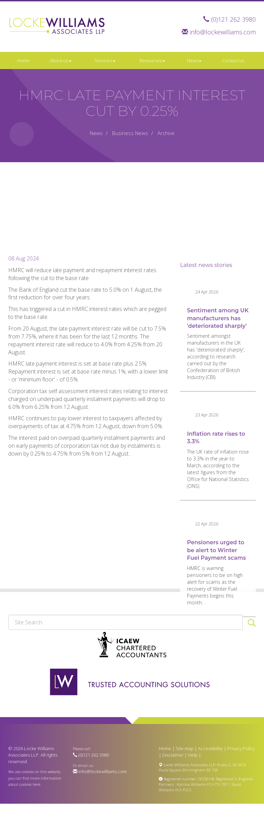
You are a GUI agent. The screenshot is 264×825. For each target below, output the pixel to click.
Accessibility (210, 748)
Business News (130, 133)
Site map (185, 748)
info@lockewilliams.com (223, 32)
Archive (166, 133)
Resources (152, 60)
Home (23, 60)
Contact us (233, 60)
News (194, 60)
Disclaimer (173, 755)
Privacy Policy (241, 748)
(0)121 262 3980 (233, 19)
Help (193, 755)
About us (61, 60)
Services (105, 60)
